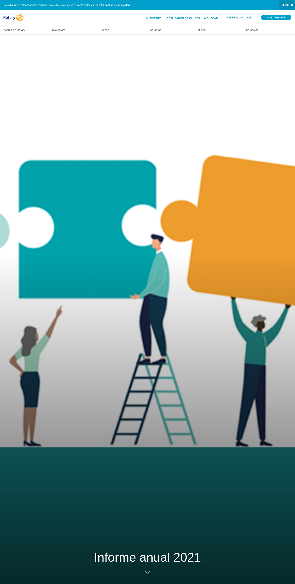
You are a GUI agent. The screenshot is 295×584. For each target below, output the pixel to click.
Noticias (215, 28)
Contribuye (276, 17)
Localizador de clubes (182, 18)
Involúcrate (71, 28)
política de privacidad (117, 5)
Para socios (268, 28)
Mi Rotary (153, 18)
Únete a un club (238, 17)
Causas (120, 28)
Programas (168, 28)
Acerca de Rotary (23, 28)
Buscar (212, 18)
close (285, 5)
